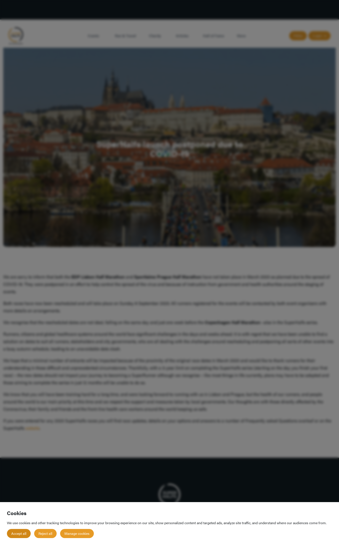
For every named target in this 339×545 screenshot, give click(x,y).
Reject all (45, 533)
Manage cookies (77, 533)
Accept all (18, 533)
